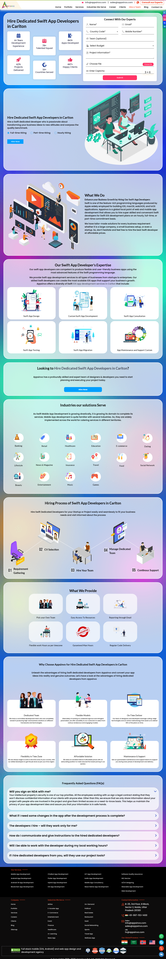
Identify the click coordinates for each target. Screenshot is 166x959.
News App (51, 938)
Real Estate (89, 913)
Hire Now (15, 141)
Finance (51, 925)
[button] (161, 954)
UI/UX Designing (128, 883)
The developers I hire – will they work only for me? (43, 826)
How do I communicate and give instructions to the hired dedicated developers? (64, 836)
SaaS (87, 921)
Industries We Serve (96, 7)
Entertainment (53, 917)
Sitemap (14, 929)
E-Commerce (53, 913)
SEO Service (126, 878)
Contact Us (156, 7)
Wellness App (90, 938)
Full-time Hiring (18, 133)
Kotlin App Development (94, 878)
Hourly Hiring (64, 133)
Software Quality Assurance (132, 874)
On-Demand (89, 904)
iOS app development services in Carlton (94, 283)
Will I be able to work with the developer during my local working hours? (58, 846)
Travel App (89, 934)
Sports (87, 929)
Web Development (129, 891)
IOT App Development (93, 874)
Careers (14, 917)
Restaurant (89, 917)
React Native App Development (97, 887)
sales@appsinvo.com (121, 2)
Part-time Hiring (42, 133)
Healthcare (52, 929)
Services (79, 7)
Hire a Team (135, 7)
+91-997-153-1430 (136, 915)
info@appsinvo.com (95, 2)
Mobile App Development (20, 874)
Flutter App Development (57, 878)
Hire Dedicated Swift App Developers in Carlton (90, 368)
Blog (146, 7)
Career (112, 7)
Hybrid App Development (57, 883)
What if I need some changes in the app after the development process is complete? (67, 816)
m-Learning (52, 934)
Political (88, 908)
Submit (120, 77)
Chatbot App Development (58, 874)
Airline (50, 904)
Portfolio (68, 7)
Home (58, 7)
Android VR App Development (22, 883)
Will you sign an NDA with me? (30, 791)
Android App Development (21, 878)
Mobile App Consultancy (94, 883)
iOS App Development (56, 887)
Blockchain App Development (22, 887)
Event (50, 921)
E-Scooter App (53, 908)
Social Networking (91, 925)
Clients (122, 7)
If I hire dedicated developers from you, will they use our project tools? (57, 855)
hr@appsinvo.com (134, 932)
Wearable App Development (132, 887)
